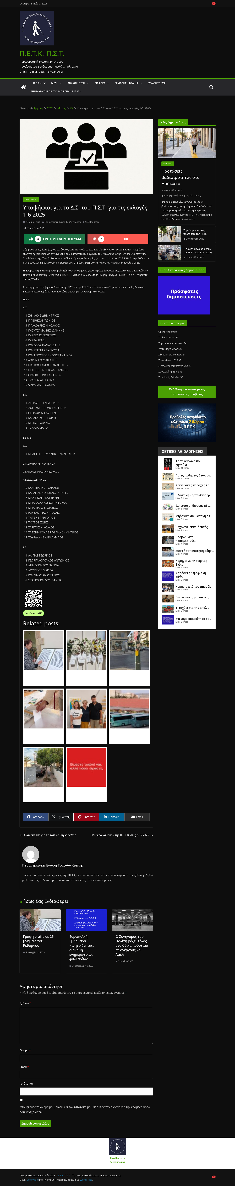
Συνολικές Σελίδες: (169, 377)
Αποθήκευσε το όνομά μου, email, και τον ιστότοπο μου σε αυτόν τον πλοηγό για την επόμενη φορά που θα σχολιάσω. (85, 1109)
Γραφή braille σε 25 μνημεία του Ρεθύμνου (38, 941)
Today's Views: (166, 337)
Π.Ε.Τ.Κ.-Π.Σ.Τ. (42, 53)
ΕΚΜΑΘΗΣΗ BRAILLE (127, 83)
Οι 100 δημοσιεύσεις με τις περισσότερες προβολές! (187, 391)
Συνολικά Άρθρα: (168, 371)
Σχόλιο (25, 1003)
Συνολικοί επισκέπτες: (171, 366)
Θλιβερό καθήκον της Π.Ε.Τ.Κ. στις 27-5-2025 (122, 835)
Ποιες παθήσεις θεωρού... (194, 475)
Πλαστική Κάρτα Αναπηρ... (194, 495)
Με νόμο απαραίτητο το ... (194, 619)
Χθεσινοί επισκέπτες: (170, 354)
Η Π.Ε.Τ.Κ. (36, 83)
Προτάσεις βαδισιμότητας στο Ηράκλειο (180, 177)
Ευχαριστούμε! (157, 83)
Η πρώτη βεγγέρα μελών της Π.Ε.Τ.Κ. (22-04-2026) (197, 250)
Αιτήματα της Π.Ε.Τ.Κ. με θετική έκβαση (56, 91)
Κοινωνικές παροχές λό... (194, 485)
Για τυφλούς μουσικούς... (193, 597)
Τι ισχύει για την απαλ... (192, 608)
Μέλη (54, 83)
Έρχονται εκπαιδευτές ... (193, 527)
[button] (44, 83)
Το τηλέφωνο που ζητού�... (188, 463)
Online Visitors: (166, 331)
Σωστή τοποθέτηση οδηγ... (195, 551)
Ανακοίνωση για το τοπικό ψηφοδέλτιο (48, 835)
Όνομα (25, 1050)
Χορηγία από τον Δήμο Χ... (194, 586)
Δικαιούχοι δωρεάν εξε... (193, 505)
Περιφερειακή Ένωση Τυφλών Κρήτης (63, 222)
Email (24, 1067)
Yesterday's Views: (168, 348)
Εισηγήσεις (168, 163)
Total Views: (165, 360)
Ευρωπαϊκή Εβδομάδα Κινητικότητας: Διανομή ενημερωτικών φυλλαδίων (81, 947)
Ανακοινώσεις (76, 83)
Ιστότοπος (26, 1083)
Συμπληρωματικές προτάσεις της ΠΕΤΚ (195, 232)
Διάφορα (100, 83)
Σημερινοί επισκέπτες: (171, 343)
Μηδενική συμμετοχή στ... (194, 516)
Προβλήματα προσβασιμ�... (186, 539)
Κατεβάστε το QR (33, 613)
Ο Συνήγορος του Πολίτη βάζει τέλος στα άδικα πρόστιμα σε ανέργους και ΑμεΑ (132, 945)
